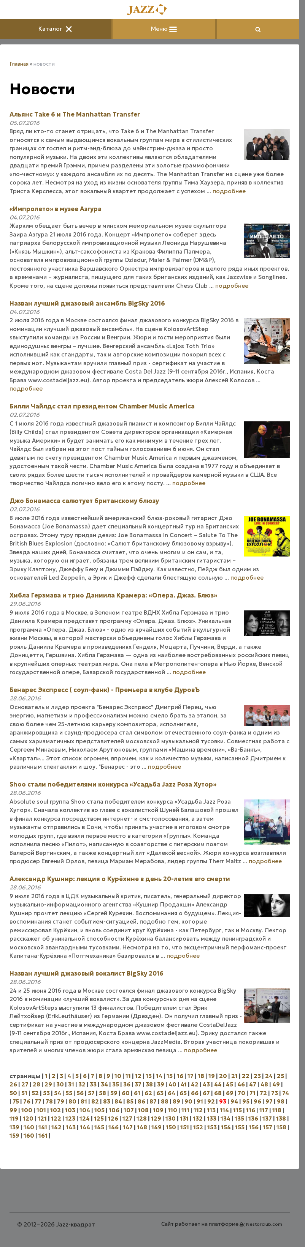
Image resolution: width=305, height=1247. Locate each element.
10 (117, 1076)
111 (185, 1110)
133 (211, 1118)
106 (114, 1110)
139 (14, 1127)
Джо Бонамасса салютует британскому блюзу (84, 500)
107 (129, 1110)
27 (25, 1084)
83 (106, 1101)
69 (230, 1093)
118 (276, 1110)
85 (129, 1101)
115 (237, 1110)
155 (240, 1127)
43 (206, 1084)
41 (184, 1084)
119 (14, 1118)
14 (159, 1076)
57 (91, 1093)
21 (234, 1076)
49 (276, 1084)
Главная (19, 64)
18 (201, 1076)
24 (269, 1076)
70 (241, 1093)
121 (42, 1118)
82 (95, 1101)
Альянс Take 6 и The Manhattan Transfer (75, 114)
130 (170, 1118)
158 (281, 1127)
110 (172, 1110)
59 (114, 1093)
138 (281, 1118)
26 (13, 1084)
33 (93, 1084)
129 (156, 1118)
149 (156, 1127)
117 (263, 1110)
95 (245, 1101)
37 (138, 1084)
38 (149, 1084)
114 (224, 1110)
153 (212, 1127)
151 (184, 1127)
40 (172, 1084)
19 (211, 1076)
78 (49, 1101)
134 (225, 1118)
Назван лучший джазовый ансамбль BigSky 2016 (87, 303)
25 (280, 1076)
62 (148, 1093)
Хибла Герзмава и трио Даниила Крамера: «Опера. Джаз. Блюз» (113, 595)
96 (257, 1101)
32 (82, 1084)
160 (29, 1135)
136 (253, 1118)
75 (16, 1101)
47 (252, 1084)
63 (160, 1093)
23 (257, 1076)
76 (26, 1101)
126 (113, 1118)
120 (28, 1118)
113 (211, 1110)
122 (56, 1118)
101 (41, 1110)
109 (158, 1110)
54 (57, 1093)
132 (198, 1118)
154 (226, 1127)
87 (153, 1101)
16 (180, 1076)
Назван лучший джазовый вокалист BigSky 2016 (87, 973)
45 (229, 1084)
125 (99, 1118)
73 (274, 1093)
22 (245, 1076)
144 (85, 1127)
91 (200, 1101)
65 (183, 1093)
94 (234, 1101)
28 (36, 1084)
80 (72, 1101)
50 (13, 1093)
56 (80, 1093)
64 (171, 1093)
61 (137, 1093)
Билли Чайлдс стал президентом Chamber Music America (102, 406)
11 (128, 1076)
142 (56, 1127)
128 (142, 1118)
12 (138, 1076)
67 (206, 1093)
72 (263, 1093)
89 (176, 1101)
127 (127, 1118)
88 (164, 1101)
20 (223, 1076)
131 (184, 1118)
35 (115, 1084)
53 (46, 1093)
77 (38, 1101)
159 (14, 1135)
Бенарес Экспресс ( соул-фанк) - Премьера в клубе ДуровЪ (105, 690)
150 (171, 1127)
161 (43, 1135)
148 (142, 1127)
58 (102, 1093)
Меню (164, 28)
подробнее (229, 191)
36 (126, 1084)
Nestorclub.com (264, 1224)
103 (70, 1110)
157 (267, 1127)
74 (285, 1093)
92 (211, 1101)
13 (149, 1076)
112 (198, 1110)
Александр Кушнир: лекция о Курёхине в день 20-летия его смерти (120, 879)
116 (250, 1110)
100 (26, 1110)
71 (252, 1093)
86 (141, 1101)
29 (48, 1084)
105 (99, 1110)
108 (143, 1110)
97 (269, 1101)
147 (128, 1127)
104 (84, 1110)
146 (113, 1127)
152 (198, 1127)
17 (190, 1076)
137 (267, 1118)
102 (55, 1110)
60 (126, 1093)
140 (29, 1127)
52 (35, 1093)
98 (280, 1101)
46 (241, 1084)
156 (254, 1127)
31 (71, 1084)
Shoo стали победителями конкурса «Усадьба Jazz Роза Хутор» (113, 784)
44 (218, 1084)
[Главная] (150, 10)
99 (13, 1110)
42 (195, 1084)
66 (195, 1093)
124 (84, 1118)
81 (84, 1101)
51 (24, 1093)
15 (170, 1076)
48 (264, 1084)
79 (60, 1101)
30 (60, 1084)
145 (99, 1127)
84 (118, 1101)
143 (71, 1127)
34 (104, 1084)
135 (239, 1118)
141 (42, 1127)
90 (188, 1101)
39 (160, 1084)
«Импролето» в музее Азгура (56, 209)
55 (68, 1093)
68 (218, 1093)
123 (70, 1118)
